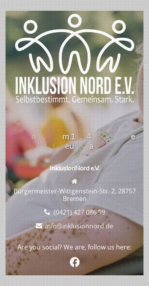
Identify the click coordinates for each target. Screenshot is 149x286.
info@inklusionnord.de (79, 226)
